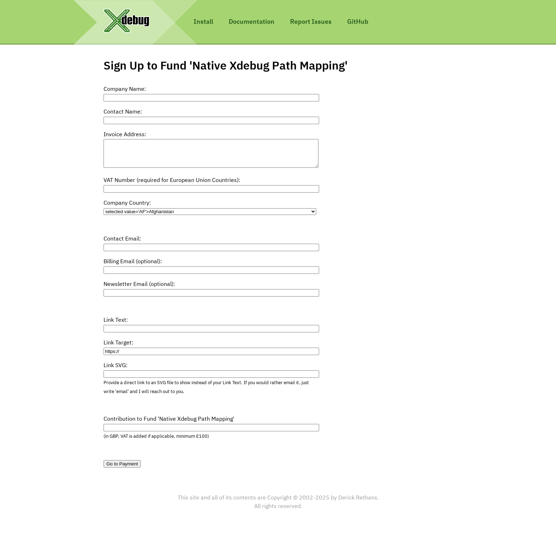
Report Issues (311, 22)
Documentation (251, 22)
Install (203, 22)
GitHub (357, 22)
